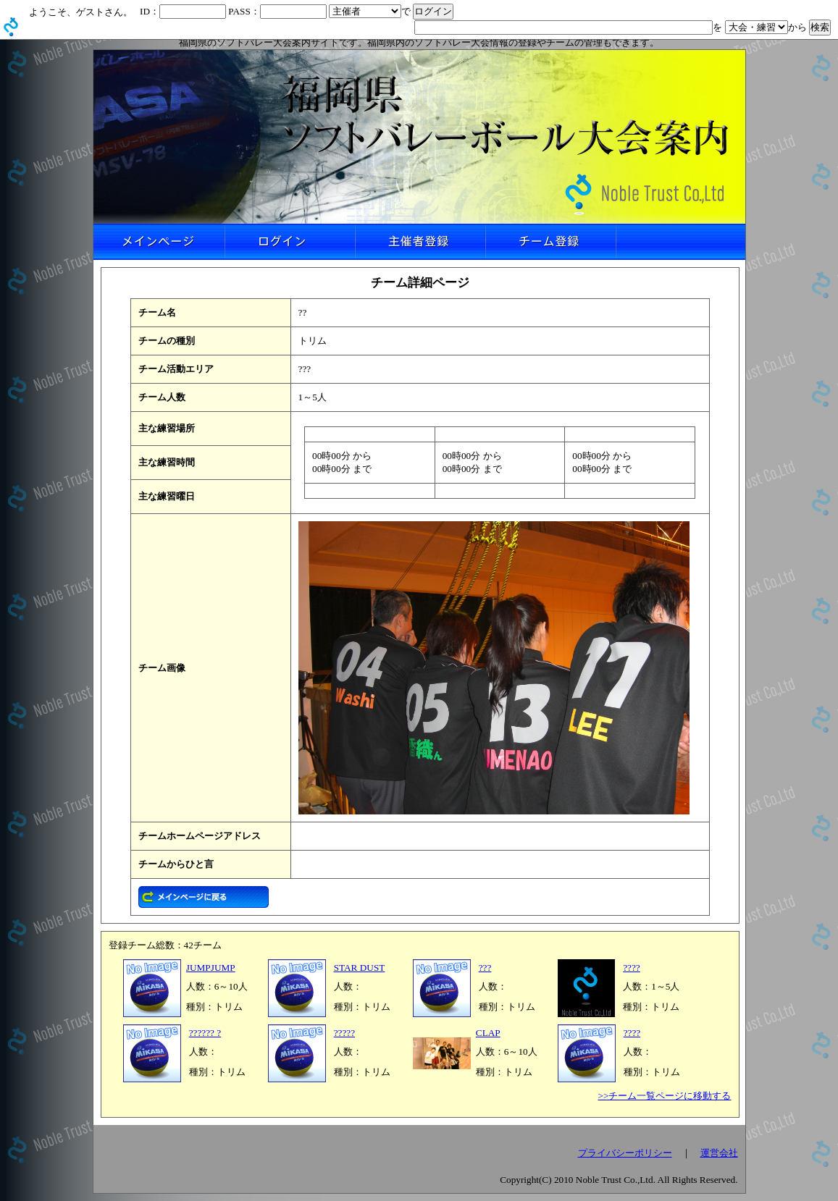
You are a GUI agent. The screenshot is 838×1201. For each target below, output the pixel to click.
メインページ (158, 242)
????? (344, 1032)
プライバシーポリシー (625, 1152)
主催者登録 (419, 242)
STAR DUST (359, 967)
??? (485, 967)
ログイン (289, 242)
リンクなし (680, 242)
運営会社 (719, 1152)
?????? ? (205, 1032)
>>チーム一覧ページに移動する (665, 1095)
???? (631, 967)
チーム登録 (550, 242)
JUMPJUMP (210, 967)
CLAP (488, 1032)
